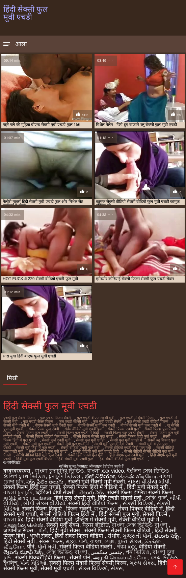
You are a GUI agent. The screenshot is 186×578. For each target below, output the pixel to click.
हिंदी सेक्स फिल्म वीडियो (80, 536)
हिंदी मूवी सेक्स (65, 530)
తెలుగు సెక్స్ (91, 492)
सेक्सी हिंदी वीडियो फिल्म (93, 503)
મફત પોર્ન (76, 541)
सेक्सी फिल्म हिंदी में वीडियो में (93, 487)
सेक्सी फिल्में (155, 514)
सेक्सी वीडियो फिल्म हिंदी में (68, 514)
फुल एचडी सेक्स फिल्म (38, 421)
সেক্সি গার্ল (155, 498)
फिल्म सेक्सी (78, 509)
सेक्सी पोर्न (80, 557)
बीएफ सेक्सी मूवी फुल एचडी (96, 425)
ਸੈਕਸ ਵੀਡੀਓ (95, 525)
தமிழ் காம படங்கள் (27, 498)
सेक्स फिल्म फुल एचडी (44, 429)
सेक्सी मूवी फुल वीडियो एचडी (113, 444)
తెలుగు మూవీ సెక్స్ (23, 552)
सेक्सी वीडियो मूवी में (140, 519)
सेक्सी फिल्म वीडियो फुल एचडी (47, 436)
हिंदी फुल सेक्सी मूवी (74, 498)
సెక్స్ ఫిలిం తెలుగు (45, 481)
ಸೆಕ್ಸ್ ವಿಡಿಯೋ (100, 476)
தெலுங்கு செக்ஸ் (23, 525)
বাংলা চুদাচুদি (17, 492)
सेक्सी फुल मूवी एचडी (90, 440)
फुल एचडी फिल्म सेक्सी (56, 418)
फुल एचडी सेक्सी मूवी (73, 421)
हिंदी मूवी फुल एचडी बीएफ (34, 459)
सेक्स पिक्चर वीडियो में (140, 509)
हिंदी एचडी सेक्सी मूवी (119, 498)
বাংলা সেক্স (102, 541)
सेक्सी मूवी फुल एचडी (37, 444)
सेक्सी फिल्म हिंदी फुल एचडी (138, 436)
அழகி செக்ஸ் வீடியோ (120, 557)
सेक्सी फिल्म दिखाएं (42, 509)
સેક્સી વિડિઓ (138, 503)
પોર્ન (42, 530)
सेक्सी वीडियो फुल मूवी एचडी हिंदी (96, 451)
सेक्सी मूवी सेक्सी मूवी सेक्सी (96, 481)
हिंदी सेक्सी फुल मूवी (119, 514)
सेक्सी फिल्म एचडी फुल (123, 429)
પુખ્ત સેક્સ (129, 541)
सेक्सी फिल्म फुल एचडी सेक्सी (124, 433)
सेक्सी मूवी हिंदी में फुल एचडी (35, 448)
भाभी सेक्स (41, 536)
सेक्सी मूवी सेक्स (62, 525)
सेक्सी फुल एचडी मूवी (56, 440)
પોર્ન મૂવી (46, 547)
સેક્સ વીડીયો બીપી (149, 481)
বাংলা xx (13, 519)
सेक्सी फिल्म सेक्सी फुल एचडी (93, 436)
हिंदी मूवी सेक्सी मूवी (148, 487)
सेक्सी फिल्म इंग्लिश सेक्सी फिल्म (140, 492)
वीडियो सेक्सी (152, 547)
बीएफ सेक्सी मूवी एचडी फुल (53, 425)
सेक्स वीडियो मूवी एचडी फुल (83, 429)
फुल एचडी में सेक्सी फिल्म (137, 418)
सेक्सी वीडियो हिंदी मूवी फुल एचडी (39, 455)
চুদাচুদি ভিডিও (65, 476)
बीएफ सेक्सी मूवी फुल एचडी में (141, 425)
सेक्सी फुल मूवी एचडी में (126, 440)
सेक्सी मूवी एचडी (58, 568)
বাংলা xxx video (105, 471)
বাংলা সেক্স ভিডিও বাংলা (140, 525)
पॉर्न (30, 547)
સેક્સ (117, 568)
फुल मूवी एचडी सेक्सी (107, 421)
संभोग (113, 536)
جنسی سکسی (106, 552)
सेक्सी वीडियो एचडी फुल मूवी (80, 448)
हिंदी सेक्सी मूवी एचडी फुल (75, 459)
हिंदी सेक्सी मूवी (19, 541)
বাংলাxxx (104, 509)
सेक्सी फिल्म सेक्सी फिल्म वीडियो (118, 530)
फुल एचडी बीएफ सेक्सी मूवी (95, 418)
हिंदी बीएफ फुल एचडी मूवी (126, 455)
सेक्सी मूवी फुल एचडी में (73, 444)
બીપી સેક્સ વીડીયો (44, 503)
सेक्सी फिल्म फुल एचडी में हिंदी (78, 433)
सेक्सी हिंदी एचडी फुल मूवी (85, 455)
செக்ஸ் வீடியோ (137, 476)
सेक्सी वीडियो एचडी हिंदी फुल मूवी (128, 448)
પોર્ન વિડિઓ (33, 563)
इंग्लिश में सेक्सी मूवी (95, 519)
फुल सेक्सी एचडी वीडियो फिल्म (147, 421)
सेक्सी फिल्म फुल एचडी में (34, 433)
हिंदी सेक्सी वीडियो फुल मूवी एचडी (121, 459)
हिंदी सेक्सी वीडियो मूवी (49, 519)
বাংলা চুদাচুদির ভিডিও (59, 471)
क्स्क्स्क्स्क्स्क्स (17, 471)
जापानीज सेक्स (19, 530)
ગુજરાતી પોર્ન (137, 536)
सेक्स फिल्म (50, 541)
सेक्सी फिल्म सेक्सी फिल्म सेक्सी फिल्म (88, 563)
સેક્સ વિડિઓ (93, 568)
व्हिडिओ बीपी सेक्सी (55, 492)
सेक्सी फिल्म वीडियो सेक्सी (86, 547)
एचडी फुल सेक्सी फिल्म (19, 418)
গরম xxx (126, 547)
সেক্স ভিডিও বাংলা (66, 552)
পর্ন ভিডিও (138, 552)
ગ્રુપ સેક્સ (142, 563)
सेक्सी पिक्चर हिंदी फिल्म (41, 557)
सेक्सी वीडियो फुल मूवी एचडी (48, 451)
